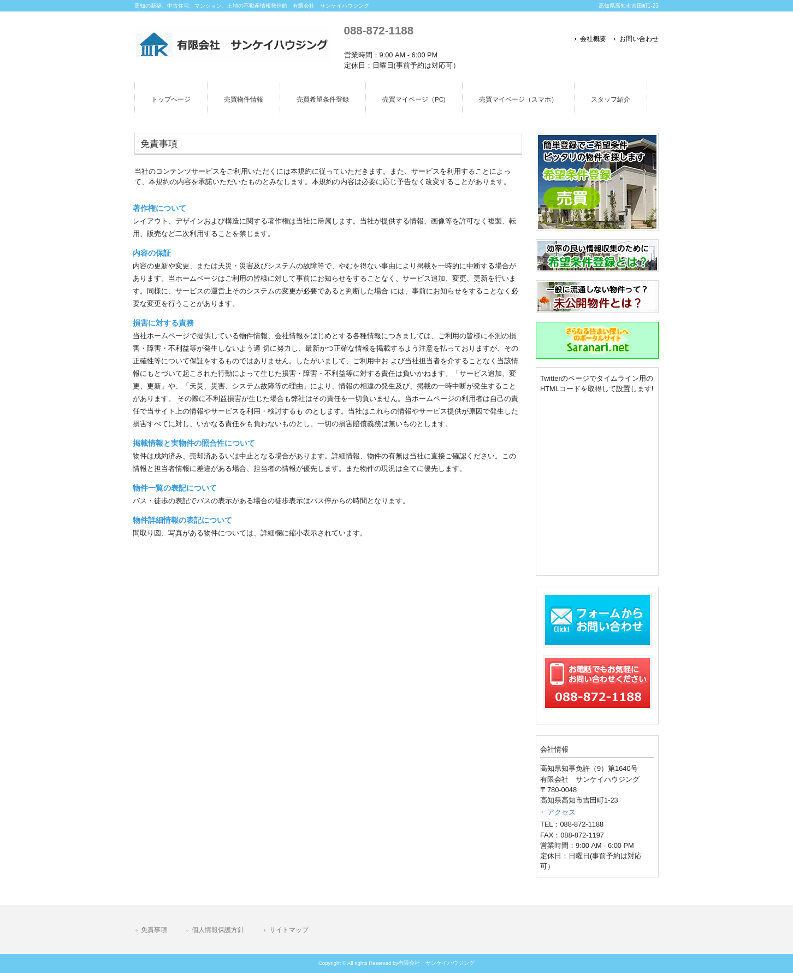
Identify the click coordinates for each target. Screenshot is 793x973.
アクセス (561, 812)
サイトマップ (289, 930)
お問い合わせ (639, 39)
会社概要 (593, 39)
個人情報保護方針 (218, 930)
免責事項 (154, 930)
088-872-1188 (378, 30)
